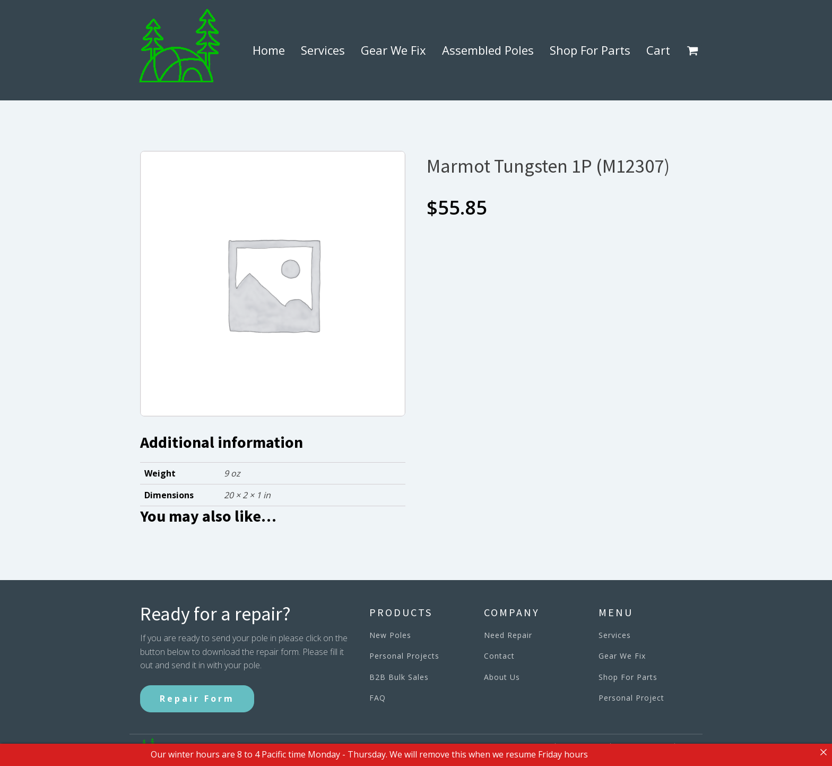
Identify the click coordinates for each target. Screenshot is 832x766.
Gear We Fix (393, 50)
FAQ (377, 698)
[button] (695, 50)
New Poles (390, 635)
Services (323, 50)
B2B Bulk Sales (399, 677)
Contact (499, 656)
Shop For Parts (590, 50)
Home (269, 50)
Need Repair (508, 635)
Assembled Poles (488, 50)
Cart (658, 50)
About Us (502, 677)
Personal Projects (404, 656)
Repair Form (197, 698)
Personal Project (631, 698)
